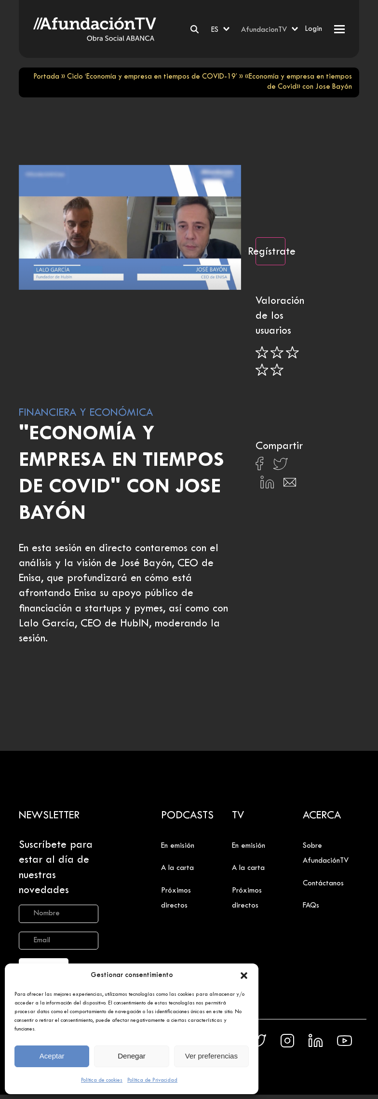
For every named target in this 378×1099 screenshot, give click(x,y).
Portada (46, 77)
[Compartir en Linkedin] (267, 484)
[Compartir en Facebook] (260, 466)
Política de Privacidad (152, 1080)
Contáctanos (323, 883)
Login (313, 29)
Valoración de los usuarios (280, 316)
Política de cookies (101, 1080)
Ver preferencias (211, 1056)
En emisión (177, 845)
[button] (244, 975)
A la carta (177, 868)
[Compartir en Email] (290, 485)
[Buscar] (194, 29)
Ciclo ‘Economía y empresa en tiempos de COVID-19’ (152, 77)
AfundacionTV (264, 30)
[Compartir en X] (280, 466)
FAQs (311, 905)
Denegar (132, 1056)
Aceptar (52, 1056)
